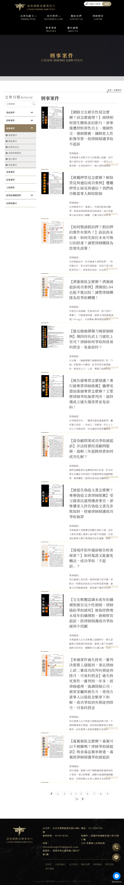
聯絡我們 (76, 15)
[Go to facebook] (116, 876)
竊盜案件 (12, 141)
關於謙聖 (72, 27)
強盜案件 (12, 165)
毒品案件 (10, 112)
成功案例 (53, 15)
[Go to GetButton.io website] (117, 882)
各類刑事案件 (14, 153)
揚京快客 (50, 881)
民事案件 (10, 179)
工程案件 (10, 187)
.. (72, 881)
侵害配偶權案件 (13, 195)
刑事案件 (10, 128)
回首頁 (48, 864)
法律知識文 (28, 15)
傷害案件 (12, 135)
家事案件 (10, 171)
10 (76, 799)
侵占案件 (12, 159)
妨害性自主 (13, 147)
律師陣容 (98, 15)
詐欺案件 (10, 120)
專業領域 (51, 27)
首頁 (109, 90)
